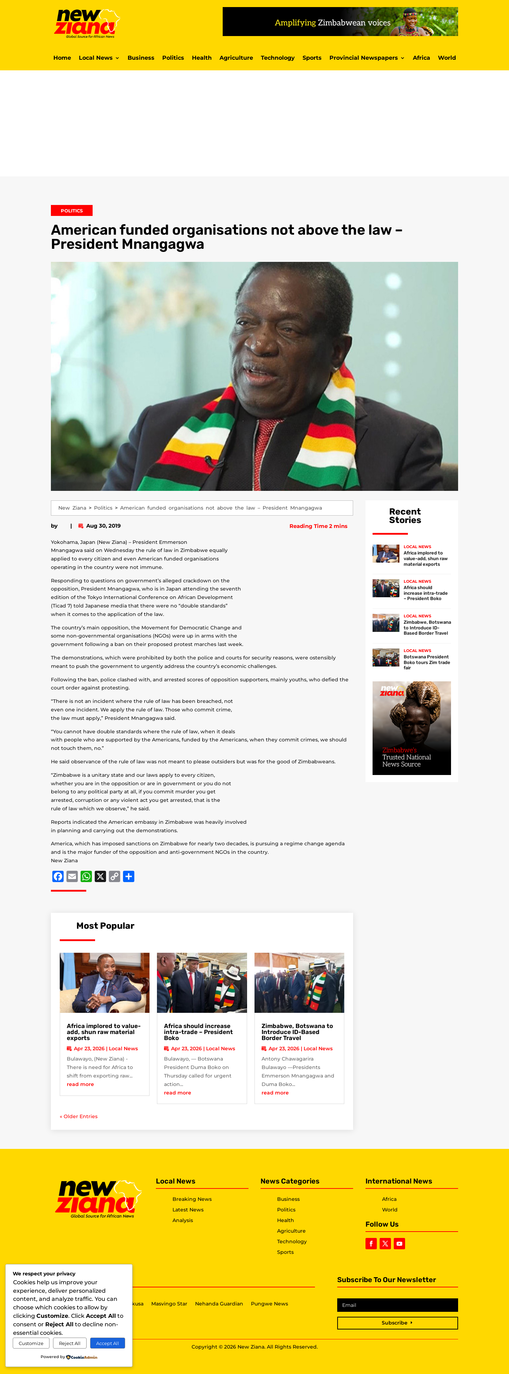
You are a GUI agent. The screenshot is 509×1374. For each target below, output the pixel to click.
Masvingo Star (169, 1304)
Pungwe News (269, 1304)
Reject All (70, 1343)
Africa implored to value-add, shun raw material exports (104, 1031)
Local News (96, 58)
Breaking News (192, 1199)
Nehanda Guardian (219, 1304)
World (447, 58)
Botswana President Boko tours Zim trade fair (427, 662)
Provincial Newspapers (363, 58)
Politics (173, 58)
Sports (312, 58)
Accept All (107, 1343)
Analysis (182, 1220)
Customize (31, 1343)
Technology (278, 58)
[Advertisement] (254, 123)
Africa (421, 58)
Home (62, 58)
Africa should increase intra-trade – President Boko (198, 1031)
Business (141, 58)
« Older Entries (79, 1116)
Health (202, 58)
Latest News (188, 1209)
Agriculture (236, 58)
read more (80, 1084)
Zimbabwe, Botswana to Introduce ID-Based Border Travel (297, 1031)
